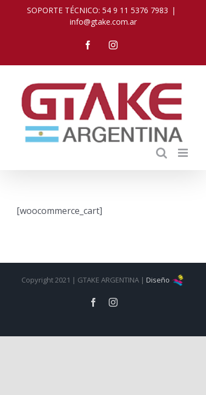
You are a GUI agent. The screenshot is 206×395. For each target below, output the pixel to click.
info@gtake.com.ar (103, 21)
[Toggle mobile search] (161, 144)
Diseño (165, 299)
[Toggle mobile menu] (184, 144)
